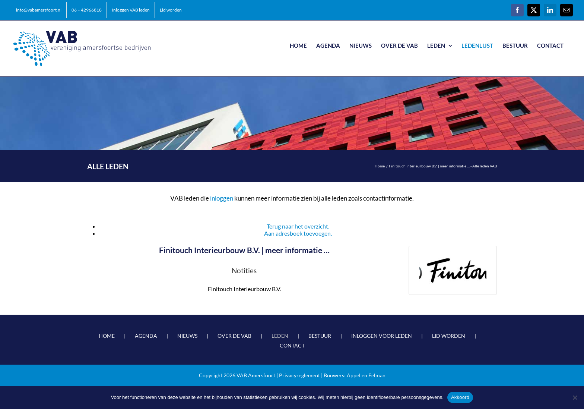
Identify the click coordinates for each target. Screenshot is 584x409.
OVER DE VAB (234, 336)
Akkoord (460, 397)
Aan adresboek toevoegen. (298, 233)
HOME (107, 336)
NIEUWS (187, 336)
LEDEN (280, 336)
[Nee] (574, 397)
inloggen (221, 198)
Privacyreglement (299, 375)
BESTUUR (319, 336)
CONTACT (292, 345)
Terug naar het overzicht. (298, 226)
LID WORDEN (448, 336)
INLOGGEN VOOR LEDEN (381, 336)
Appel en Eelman (366, 375)
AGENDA (146, 336)
